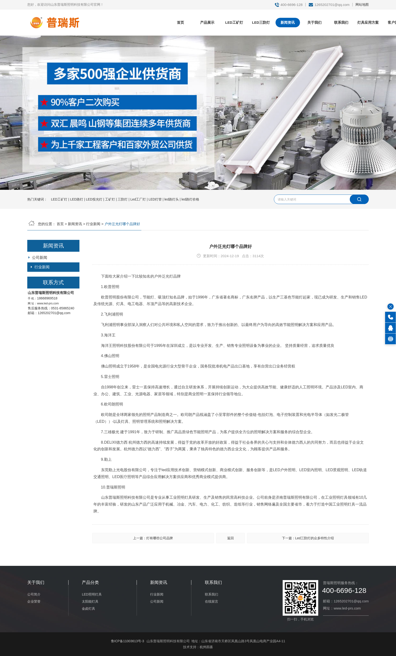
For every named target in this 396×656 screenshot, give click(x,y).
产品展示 (207, 22)
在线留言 (211, 601)
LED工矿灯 (234, 22)
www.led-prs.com (48, 303)
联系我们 (341, 22)
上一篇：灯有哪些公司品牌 (153, 538)
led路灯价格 (190, 199)
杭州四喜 (206, 647)
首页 (180, 22)
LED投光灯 (94, 199)
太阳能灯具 (90, 601)
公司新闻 (39, 258)
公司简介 (34, 594)
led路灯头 (171, 199)
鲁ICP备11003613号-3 (127, 641)
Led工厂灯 (138, 199)
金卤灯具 (88, 608)
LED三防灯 (261, 22)
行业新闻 (93, 224)
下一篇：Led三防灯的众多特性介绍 (308, 538)
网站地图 (362, 4)
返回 (230, 538)
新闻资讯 (288, 22)
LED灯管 (155, 199)
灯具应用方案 (368, 22)
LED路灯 (76, 199)
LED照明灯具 (91, 594)
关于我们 (314, 22)
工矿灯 (110, 199)
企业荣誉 (34, 601)
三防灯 (123, 199)
